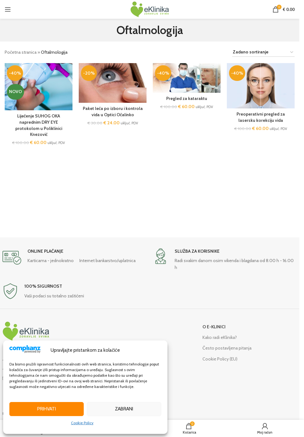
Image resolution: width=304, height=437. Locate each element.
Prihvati (46, 409)
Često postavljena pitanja (227, 348)
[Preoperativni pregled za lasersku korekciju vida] (261, 85)
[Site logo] (150, 9)
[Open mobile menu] (8, 9)
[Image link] (25, 331)
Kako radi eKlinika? (219, 337)
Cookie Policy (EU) (219, 359)
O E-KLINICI (214, 327)
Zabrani (124, 409)
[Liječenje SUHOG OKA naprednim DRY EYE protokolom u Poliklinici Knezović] (38, 86)
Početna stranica (21, 52)
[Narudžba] (263, 52)
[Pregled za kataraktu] (187, 78)
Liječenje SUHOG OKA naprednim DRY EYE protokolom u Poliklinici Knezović (38, 125)
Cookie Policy (82, 422)
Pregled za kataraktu (186, 98)
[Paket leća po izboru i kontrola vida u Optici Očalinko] (113, 83)
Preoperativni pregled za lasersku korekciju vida (261, 117)
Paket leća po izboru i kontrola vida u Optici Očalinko (112, 111)
